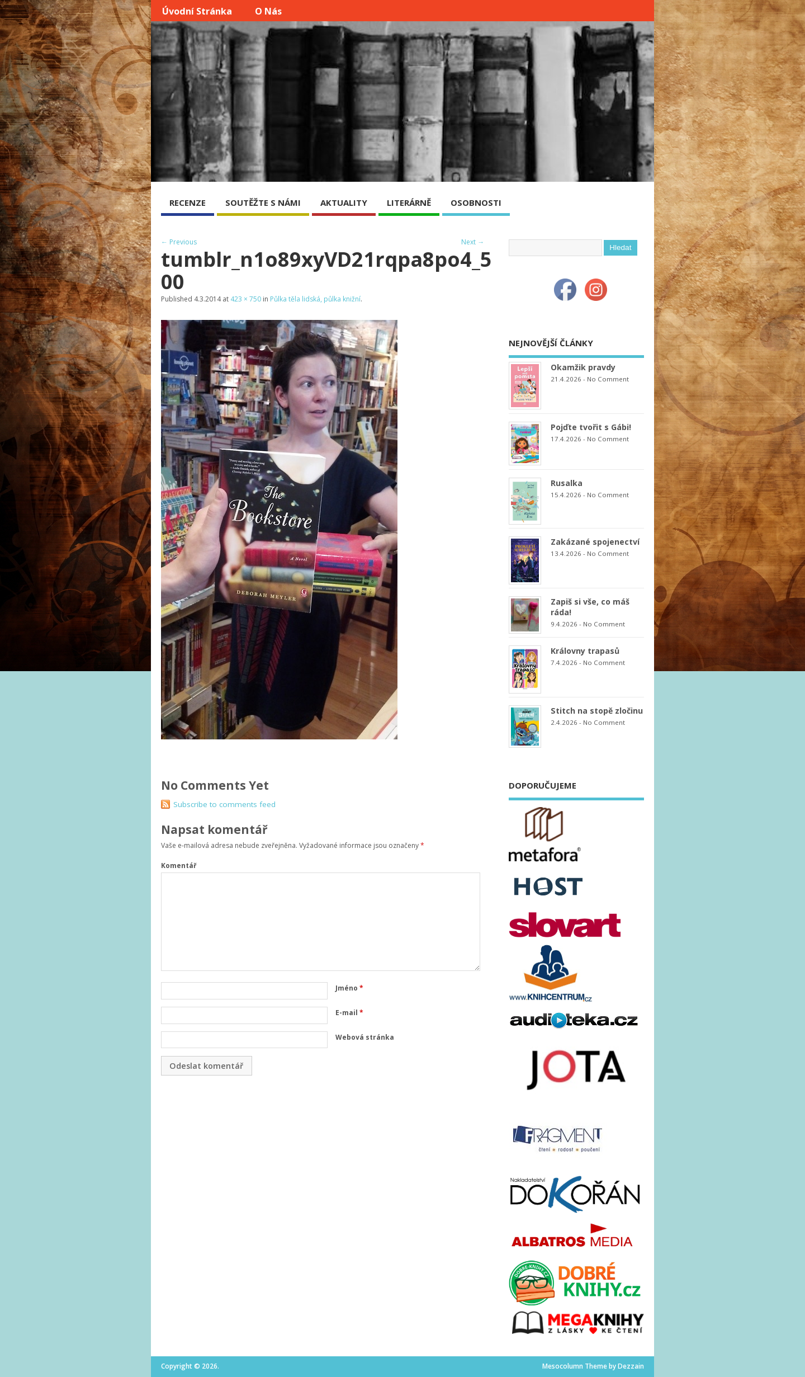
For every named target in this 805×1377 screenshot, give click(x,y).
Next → (472, 242)
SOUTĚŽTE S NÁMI (263, 202)
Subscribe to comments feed (224, 804)
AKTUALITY (343, 202)
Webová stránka (364, 1037)
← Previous (179, 242)
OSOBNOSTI (476, 202)
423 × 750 (245, 299)
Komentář (178, 865)
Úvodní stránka (197, 11)
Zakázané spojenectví (595, 541)
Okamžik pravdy (583, 367)
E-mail (349, 1012)
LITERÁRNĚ (409, 202)
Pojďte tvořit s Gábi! (591, 427)
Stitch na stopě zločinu (597, 710)
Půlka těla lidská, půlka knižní (315, 299)
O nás (268, 11)
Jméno (349, 988)
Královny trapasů (585, 650)
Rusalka (567, 483)
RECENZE (187, 202)
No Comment (608, 379)
